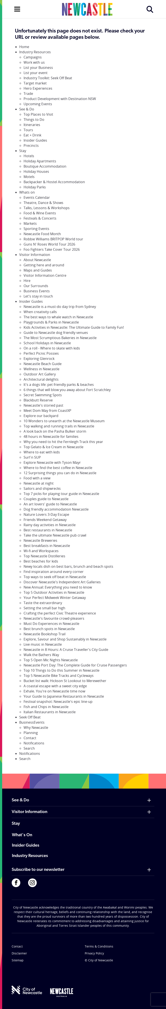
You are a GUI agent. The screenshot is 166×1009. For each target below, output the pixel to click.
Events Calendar (37, 197)
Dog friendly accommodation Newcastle (56, 509)
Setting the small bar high (44, 608)
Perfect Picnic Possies (41, 353)
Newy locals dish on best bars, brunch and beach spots (68, 566)
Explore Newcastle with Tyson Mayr (52, 462)
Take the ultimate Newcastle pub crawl (55, 535)
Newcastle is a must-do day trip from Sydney (60, 306)
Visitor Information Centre (45, 275)
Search (29, 748)
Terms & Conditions (99, 946)
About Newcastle (37, 259)
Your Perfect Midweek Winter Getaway (55, 597)
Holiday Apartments (40, 161)
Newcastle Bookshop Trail (44, 634)
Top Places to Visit (38, 114)
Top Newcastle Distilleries (44, 556)
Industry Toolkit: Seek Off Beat (48, 78)
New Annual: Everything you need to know (58, 587)
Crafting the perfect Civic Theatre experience (60, 613)
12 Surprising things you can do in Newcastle (60, 473)
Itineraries (32, 124)
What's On (22, 835)
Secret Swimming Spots (43, 395)
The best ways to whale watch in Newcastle (58, 317)
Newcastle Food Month (42, 233)
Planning (31, 732)
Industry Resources (35, 52)
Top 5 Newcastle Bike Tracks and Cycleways (59, 675)
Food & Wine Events (40, 213)
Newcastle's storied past (43, 405)
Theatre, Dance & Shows (43, 202)
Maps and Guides (38, 270)
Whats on (27, 192)
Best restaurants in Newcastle (48, 530)
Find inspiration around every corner (54, 571)
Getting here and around (44, 265)
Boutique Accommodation (45, 166)
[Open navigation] (17, 8)
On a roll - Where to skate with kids (52, 348)
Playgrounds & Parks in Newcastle (51, 322)
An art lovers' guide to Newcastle (50, 504)
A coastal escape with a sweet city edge (55, 686)
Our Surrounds (36, 285)
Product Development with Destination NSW (60, 98)
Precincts (31, 145)
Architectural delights (41, 379)
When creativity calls (40, 311)
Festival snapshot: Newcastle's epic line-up (58, 701)
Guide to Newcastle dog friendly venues (56, 332)
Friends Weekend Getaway (45, 519)
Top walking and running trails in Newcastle (59, 426)
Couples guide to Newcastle (46, 498)
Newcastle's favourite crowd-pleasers (54, 618)
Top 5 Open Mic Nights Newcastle (51, 660)
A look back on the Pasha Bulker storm (55, 431)
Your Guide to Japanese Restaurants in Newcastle (64, 696)
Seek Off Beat (30, 717)
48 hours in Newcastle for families (51, 436)
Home (24, 46)
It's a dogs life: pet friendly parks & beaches (59, 384)
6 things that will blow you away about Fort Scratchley (67, 389)
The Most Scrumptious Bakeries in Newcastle (60, 337)
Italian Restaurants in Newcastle (50, 712)
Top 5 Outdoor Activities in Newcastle (54, 592)
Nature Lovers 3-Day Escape (46, 514)
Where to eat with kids (42, 452)
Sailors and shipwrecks (42, 488)
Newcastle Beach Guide (43, 363)
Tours (28, 130)
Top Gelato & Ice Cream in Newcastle (53, 447)
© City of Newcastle (99, 960)
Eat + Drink (32, 135)
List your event (36, 72)
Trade (28, 93)
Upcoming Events (38, 104)
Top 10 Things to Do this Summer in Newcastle (61, 670)
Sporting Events (36, 228)
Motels (29, 176)
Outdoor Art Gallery (40, 374)
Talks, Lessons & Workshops (47, 207)
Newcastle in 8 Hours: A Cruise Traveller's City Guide (66, 649)
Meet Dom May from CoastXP (47, 410)
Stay (22, 150)
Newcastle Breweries (40, 540)
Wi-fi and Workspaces (41, 550)
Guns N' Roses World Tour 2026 (49, 244)
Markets (30, 223)
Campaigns (33, 57)
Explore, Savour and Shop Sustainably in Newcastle (65, 639)
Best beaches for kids (41, 561)
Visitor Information (34, 254)
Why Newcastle (36, 727)
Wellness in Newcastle (41, 369)
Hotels (29, 156)
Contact (30, 738)
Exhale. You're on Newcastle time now (54, 691)
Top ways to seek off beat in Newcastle (55, 576)
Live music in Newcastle (43, 644)
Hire (27, 280)
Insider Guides (35, 140)
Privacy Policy (94, 953)
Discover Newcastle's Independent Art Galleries (62, 582)
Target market (35, 83)
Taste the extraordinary (43, 602)
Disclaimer (19, 953)
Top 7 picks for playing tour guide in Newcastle (61, 493)
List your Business (38, 67)
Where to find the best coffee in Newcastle (58, 467)
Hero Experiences (38, 88)
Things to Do (34, 119)
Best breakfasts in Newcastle (47, 545)
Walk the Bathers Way (41, 654)
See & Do (26, 109)
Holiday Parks (35, 187)
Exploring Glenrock (39, 358)
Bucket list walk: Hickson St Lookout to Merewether (65, 680)
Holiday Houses (36, 171)
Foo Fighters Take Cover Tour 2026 (52, 249)
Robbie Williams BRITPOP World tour (53, 239)
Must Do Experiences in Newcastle (51, 623)
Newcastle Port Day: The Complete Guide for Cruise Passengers (75, 665)
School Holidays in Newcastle (47, 343)
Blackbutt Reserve (38, 400)
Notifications (34, 743)
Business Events (37, 291)
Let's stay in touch (38, 296)
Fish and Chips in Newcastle (46, 706)
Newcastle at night (39, 483)
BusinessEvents (32, 722)
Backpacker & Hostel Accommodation (54, 181)
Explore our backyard (41, 415)
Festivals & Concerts (40, 218)
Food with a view (37, 478)
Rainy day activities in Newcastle (50, 524)
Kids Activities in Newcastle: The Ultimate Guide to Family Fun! (74, 327)
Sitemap (18, 960)
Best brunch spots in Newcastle (49, 628)
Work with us (34, 62)
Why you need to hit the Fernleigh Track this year (63, 441)
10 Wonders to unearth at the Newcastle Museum (64, 421)
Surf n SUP (32, 457)
